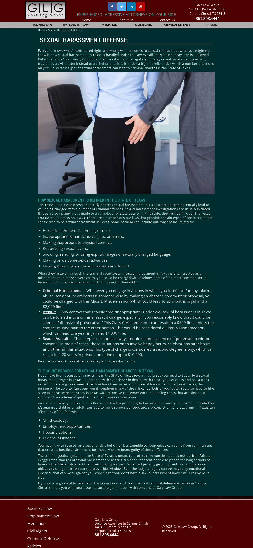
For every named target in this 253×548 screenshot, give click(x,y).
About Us (126, 20)
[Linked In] (131, 6)
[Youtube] (140, 6)
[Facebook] (112, 6)
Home (86, 20)
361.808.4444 (207, 18)
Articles (210, 25)
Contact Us (167, 20)
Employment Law (76, 25)
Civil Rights (143, 25)
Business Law (42, 25)
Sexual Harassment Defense (83, 40)
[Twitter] (121, 6)
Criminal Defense (177, 25)
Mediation (109, 25)
